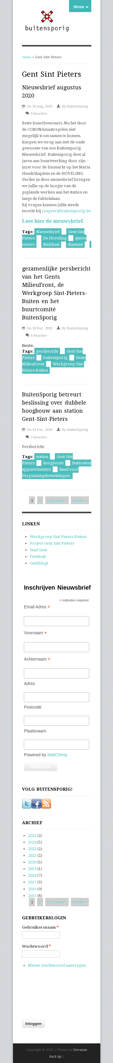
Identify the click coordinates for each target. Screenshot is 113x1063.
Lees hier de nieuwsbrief (52, 221)
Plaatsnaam (35, 730)
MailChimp (57, 754)
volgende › (57, 500)
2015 (32, 895)
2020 (32, 862)
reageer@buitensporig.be (66, 211)
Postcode (32, 707)
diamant (75, 244)
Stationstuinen (85, 463)
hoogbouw (53, 463)
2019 (32, 868)
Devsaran (80, 1050)
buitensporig (55, 357)
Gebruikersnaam (40, 927)
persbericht (47, 351)
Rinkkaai (51, 244)
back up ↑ (56, 1056)
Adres (29, 683)
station (42, 456)
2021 (32, 855)
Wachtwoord (36, 946)
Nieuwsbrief (48, 231)
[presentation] (46, 997)
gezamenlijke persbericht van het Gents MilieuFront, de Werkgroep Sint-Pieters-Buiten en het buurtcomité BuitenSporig (56, 293)
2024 (32, 842)
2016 (32, 889)
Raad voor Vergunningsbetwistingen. (50, 472)
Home (26, 57)
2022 (32, 849)
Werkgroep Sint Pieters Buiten (58, 536)
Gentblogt (39, 563)
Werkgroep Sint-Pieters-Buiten (53, 367)
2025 (32, 835)
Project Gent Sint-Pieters (52, 543)
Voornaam (35, 633)
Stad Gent (38, 550)
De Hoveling (55, 238)
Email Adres (37, 607)
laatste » (80, 500)
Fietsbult (38, 556)
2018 (32, 875)
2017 (32, 882)
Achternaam (37, 659)
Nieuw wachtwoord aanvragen (57, 965)
